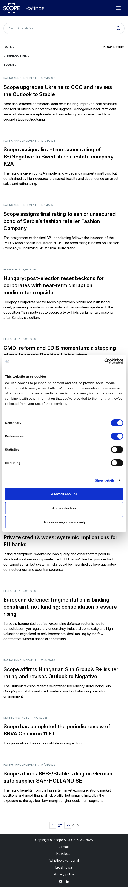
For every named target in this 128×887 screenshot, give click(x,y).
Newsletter (64, 853)
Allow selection (64, 508)
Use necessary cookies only (63, 522)
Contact (64, 847)
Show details (105, 480)
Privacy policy (64, 874)
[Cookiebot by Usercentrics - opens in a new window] (104, 361)
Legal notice (64, 867)
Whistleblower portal (64, 860)
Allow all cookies (64, 494)
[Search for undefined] (64, 28)
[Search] (118, 28)
